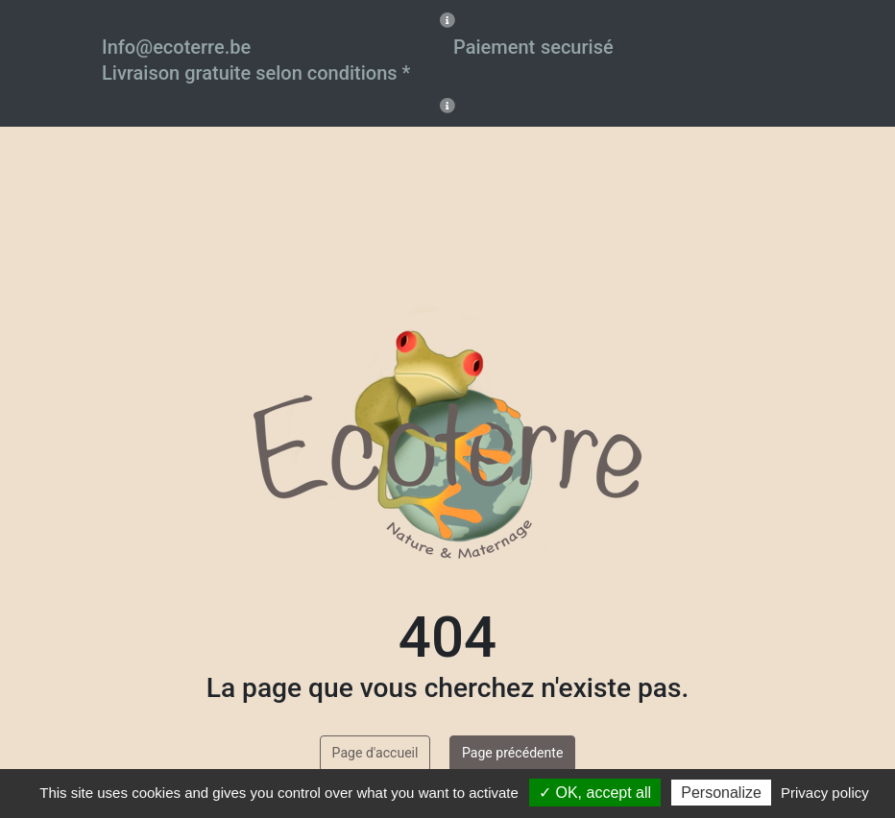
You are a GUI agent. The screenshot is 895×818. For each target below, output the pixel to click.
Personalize (721, 792)
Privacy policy (825, 792)
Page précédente (512, 752)
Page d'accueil (375, 752)
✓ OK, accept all (595, 792)
